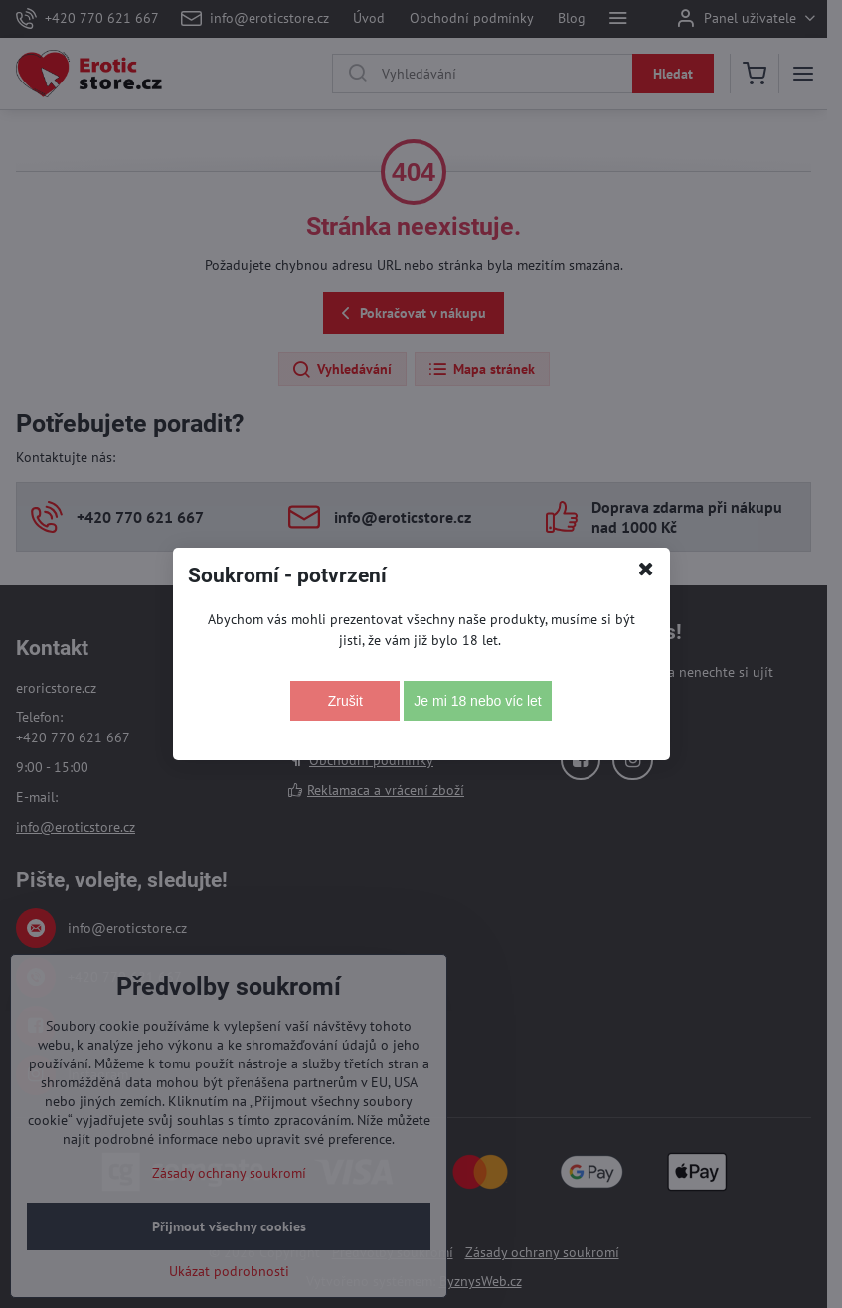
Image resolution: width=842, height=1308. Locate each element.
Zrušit (345, 701)
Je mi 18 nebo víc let (477, 701)
